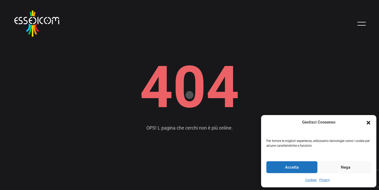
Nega (345, 167)
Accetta (292, 167)
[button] (368, 122)
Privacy (324, 180)
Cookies (311, 180)
